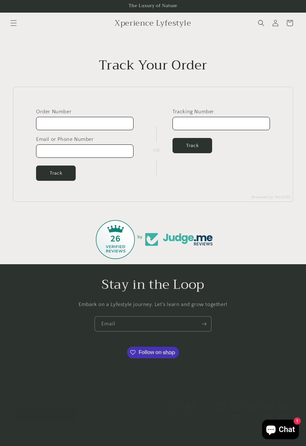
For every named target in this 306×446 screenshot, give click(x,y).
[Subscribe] (204, 326)
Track (56, 173)
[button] (13, 23)
